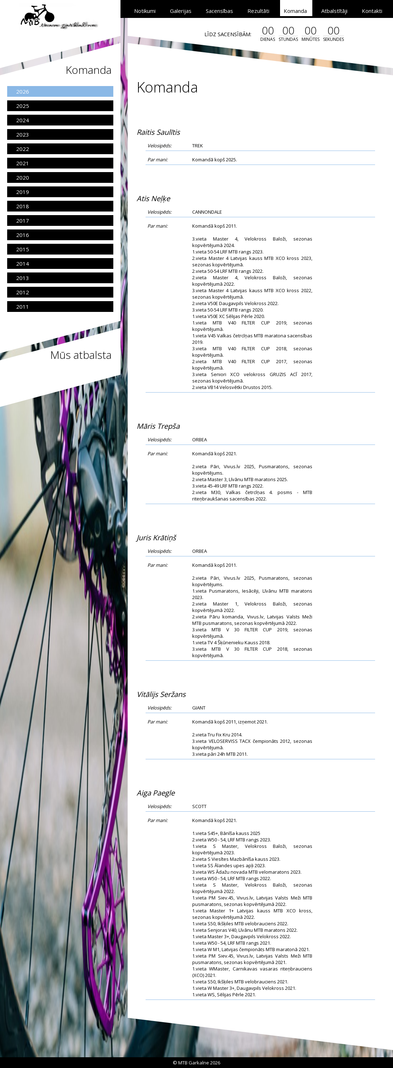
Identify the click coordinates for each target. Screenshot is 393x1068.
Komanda (295, 10)
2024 (22, 120)
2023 (22, 134)
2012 (22, 292)
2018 (22, 206)
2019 (22, 191)
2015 (22, 249)
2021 (22, 163)
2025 (22, 105)
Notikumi (145, 10)
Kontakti (372, 10)
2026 (22, 91)
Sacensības (219, 10)
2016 (22, 234)
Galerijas (180, 10)
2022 (22, 148)
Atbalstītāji (334, 10)
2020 (22, 177)
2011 (22, 306)
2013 (22, 277)
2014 (22, 263)
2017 (22, 220)
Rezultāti (258, 10)
